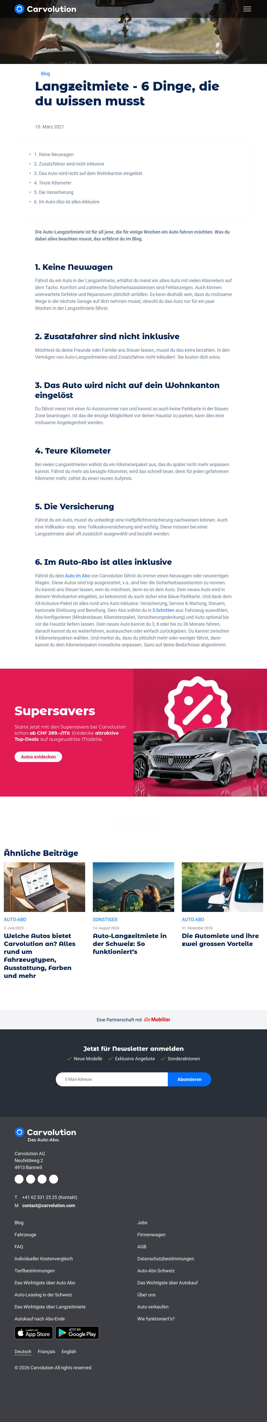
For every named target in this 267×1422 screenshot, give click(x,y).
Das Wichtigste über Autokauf (167, 1282)
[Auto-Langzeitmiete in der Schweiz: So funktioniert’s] (133, 911)
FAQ (19, 1246)
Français (46, 1351)
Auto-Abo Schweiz (156, 1270)
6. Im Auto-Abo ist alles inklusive (66, 201)
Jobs (142, 1222)
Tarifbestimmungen (35, 1270)
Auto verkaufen (153, 1306)
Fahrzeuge (25, 1234)
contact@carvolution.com (48, 1205)
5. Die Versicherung (53, 192)
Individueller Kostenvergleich (44, 1258)
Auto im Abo (77, 575)
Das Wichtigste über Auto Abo (45, 1282)
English (69, 1351)
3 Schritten (162, 610)
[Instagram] (30, 1179)
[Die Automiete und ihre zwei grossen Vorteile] (222, 907)
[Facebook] (118, 823)
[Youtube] (53, 1179)
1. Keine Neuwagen (54, 154)
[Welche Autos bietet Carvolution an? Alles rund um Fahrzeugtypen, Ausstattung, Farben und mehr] (44, 923)
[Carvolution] (45, 9)
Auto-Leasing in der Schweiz (43, 1294)
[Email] (148, 823)
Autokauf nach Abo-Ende (40, 1318)
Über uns (146, 1294)
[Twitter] (133, 823)
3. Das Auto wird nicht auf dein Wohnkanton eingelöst (88, 173)
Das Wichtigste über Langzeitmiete (50, 1306)
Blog (19, 1222)
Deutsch (23, 1351)
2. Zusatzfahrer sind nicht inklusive (69, 164)
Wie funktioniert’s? (156, 1318)
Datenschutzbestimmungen (165, 1258)
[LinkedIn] (42, 1179)
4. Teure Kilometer (52, 182)
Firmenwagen (151, 1234)
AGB (141, 1246)
